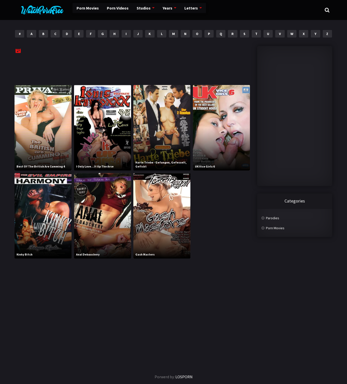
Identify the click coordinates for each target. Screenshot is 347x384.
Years (155, 10)
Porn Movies (77, 10)
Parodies (272, 218)
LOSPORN (184, 376)
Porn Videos (106, 10)
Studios (132, 10)
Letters (178, 10)
